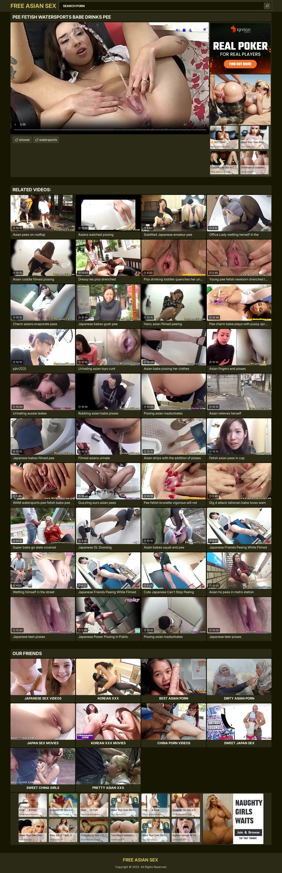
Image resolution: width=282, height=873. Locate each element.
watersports (48, 140)
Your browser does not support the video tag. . (110, 78)
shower (24, 140)
